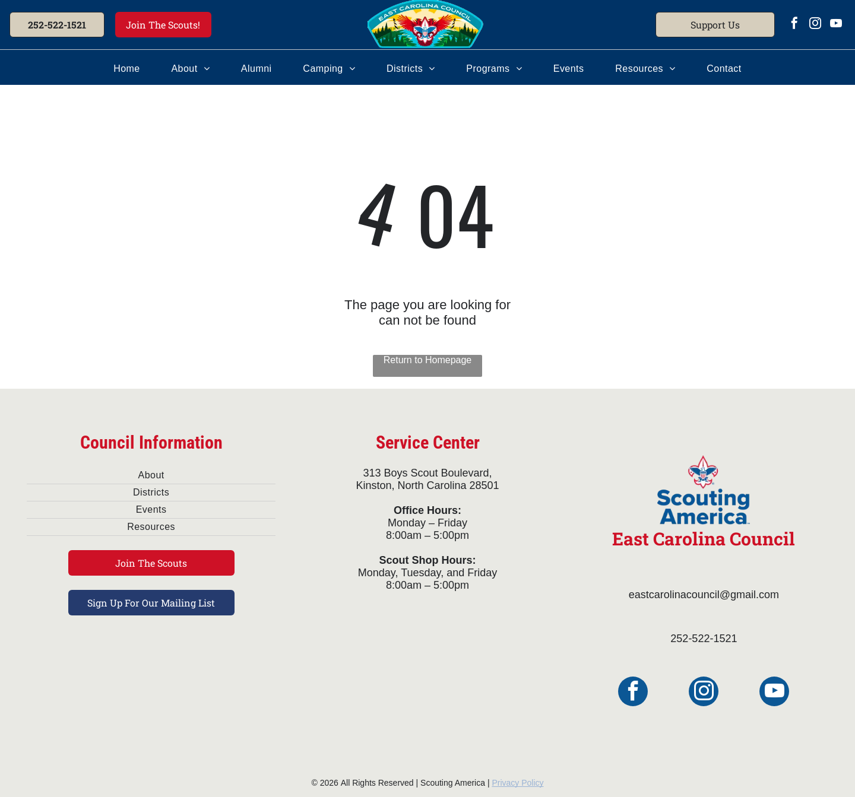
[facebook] (794, 24)
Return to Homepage (428, 360)
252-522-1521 (703, 638)
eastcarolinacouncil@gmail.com (704, 595)
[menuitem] (126, 69)
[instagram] (815, 24)
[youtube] (836, 24)
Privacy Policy (517, 783)
